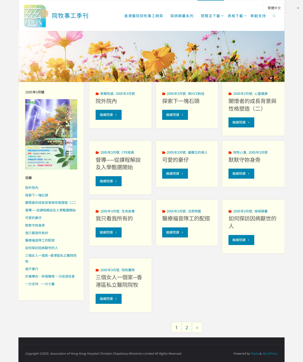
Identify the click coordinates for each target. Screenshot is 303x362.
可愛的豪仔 (175, 160)
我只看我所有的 (114, 218)
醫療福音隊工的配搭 (186, 218)
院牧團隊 (128, 269)
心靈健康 (261, 93)
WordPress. (270, 353)
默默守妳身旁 (244, 160)
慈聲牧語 (106, 93)
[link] (274, 15)
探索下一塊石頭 (180, 101)
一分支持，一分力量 (40, 284)
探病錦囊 (261, 211)
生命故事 (128, 211)
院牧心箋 (239, 152)
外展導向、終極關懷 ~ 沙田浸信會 (50, 276)
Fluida (253, 353)
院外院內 (106, 101)
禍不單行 (31, 269)
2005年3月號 (125, 93)
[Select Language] (281, 8)
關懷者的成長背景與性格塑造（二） (51, 202)
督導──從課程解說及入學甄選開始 (50, 210)
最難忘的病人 (198, 152)
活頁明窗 (194, 211)
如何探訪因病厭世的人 (41, 248)
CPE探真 (128, 152)
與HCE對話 (196, 93)
